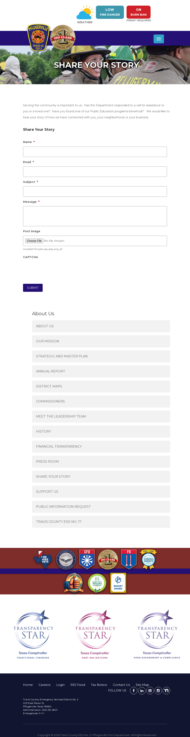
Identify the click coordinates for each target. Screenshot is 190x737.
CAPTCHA (30, 257)
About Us (45, 326)
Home (28, 685)
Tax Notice (99, 685)
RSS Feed (77, 685)
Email (28, 162)
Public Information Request (63, 507)
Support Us (47, 492)
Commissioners (50, 401)
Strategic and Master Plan (62, 356)
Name (29, 142)
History (43, 431)
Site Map (142, 685)
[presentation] (53, 269)
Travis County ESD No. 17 (58, 522)
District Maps (49, 386)
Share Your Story (53, 476)
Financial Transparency (59, 446)
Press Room (47, 461)
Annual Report (50, 371)
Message (31, 202)
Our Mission (47, 341)
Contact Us (121, 685)
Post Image (31, 231)
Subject (30, 182)
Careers (44, 685)
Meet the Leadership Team (61, 416)
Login (60, 685)
